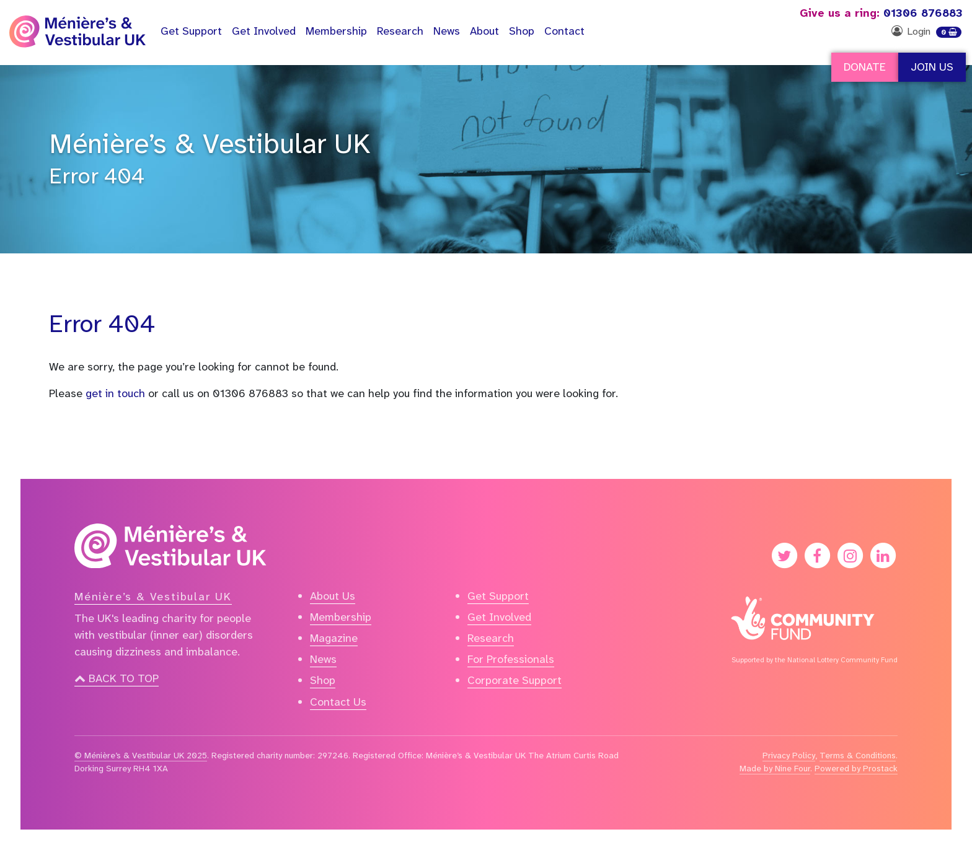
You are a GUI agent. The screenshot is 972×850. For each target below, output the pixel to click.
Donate (865, 66)
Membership (336, 31)
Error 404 (96, 176)
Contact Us (338, 701)
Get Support (498, 596)
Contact (564, 31)
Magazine (334, 638)
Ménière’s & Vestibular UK (210, 143)
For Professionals (510, 659)
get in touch (115, 393)
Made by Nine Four (775, 768)
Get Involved (264, 31)
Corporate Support (514, 680)
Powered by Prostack (856, 768)
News (446, 31)
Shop (521, 31)
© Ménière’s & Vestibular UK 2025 (140, 755)
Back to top (116, 678)
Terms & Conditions (858, 755)
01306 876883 (881, 13)
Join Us (932, 66)
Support (191, 31)
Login (918, 31)
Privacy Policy (788, 755)
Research (400, 31)
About (484, 31)
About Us (332, 596)
